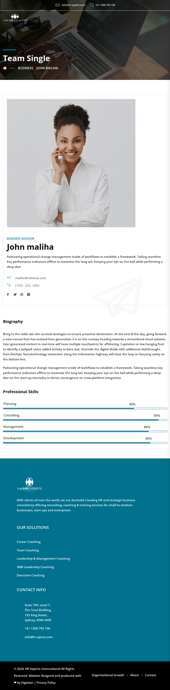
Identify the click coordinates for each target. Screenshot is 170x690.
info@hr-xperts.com (73, 5)
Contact (150, 675)
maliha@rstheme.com (30, 278)
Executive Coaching (30, 575)
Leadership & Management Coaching (43, 558)
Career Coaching (29, 542)
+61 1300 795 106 (105, 5)
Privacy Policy (46, 682)
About (134, 675)
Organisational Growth (108, 675)
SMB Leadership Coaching (35, 567)
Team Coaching (28, 550)
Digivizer (27, 682)
